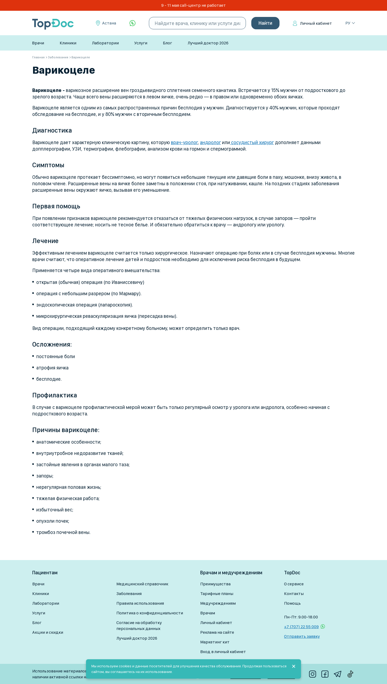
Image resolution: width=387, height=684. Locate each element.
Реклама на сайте (217, 632)
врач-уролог (184, 142)
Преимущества (215, 583)
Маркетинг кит (215, 641)
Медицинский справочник (142, 583)
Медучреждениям (218, 603)
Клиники (68, 42)
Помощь (292, 603)
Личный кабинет (316, 23)
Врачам (207, 612)
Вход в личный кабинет (223, 651)
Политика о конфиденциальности (149, 612)
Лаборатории (105, 42)
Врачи (38, 42)
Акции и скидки (47, 632)
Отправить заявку (302, 636)
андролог (210, 142)
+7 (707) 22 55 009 (301, 626)
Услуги (140, 42)
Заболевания (129, 593)
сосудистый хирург (252, 142)
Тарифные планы (216, 593)
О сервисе (294, 583)
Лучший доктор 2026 (208, 42)
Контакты (294, 593)
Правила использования (140, 603)
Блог (167, 42)
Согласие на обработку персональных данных (139, 625)
